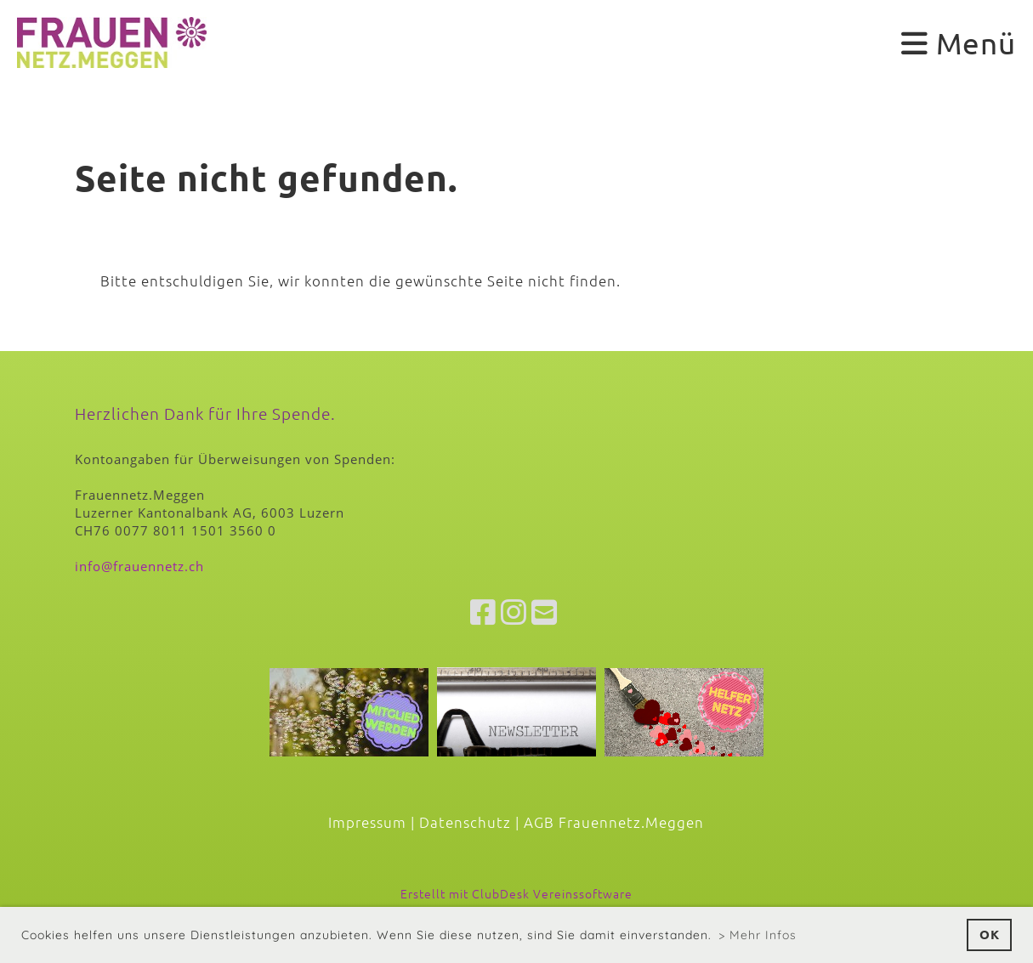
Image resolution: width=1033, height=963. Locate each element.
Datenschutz (465, 822)
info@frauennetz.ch (139, 566)
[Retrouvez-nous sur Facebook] (483, 612)
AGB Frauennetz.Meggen (614, 822)
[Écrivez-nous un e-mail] (544, 612)
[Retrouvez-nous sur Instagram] (514, 612)
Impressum (367, 822)
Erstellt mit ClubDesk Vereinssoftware (516, 893)
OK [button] (989, 934)
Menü (958, 42)
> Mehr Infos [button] (757, 935)
